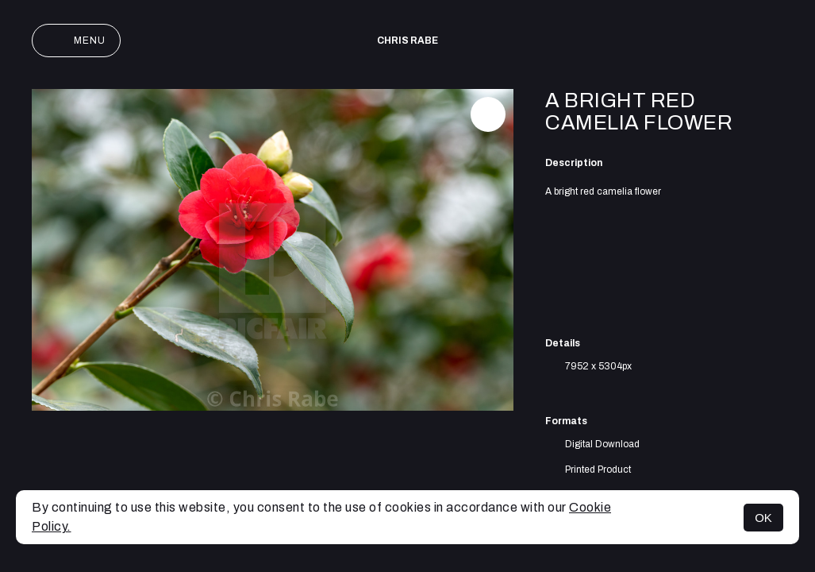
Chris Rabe (407, 40)
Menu (76, 40)
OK (763, 517)
